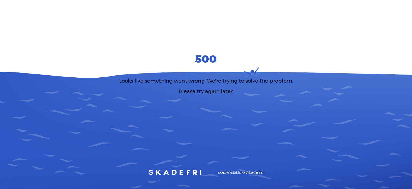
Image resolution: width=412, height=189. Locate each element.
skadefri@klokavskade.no (241, 172)
